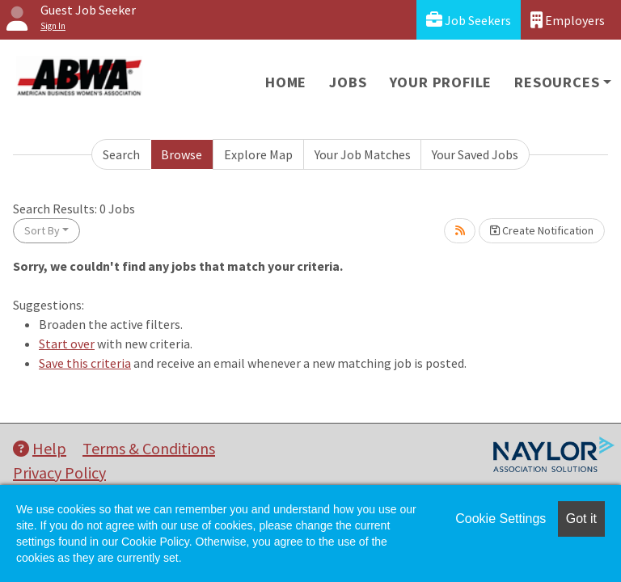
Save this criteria (85, 363)
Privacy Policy (59, 472)
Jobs (347, 82)
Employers (567, 20)
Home (285, 82)
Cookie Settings (500, 518)
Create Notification (542, 230)
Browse (181, 154)
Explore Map (258, 154)
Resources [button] (556, 82)
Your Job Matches (363, 154)
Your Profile (441, 82)
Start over (67, 343)
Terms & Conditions (148, 448)
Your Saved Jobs (475, 154)
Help (39, 448)
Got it (581, 518)
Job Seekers (468, 20)
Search (121, 154)
